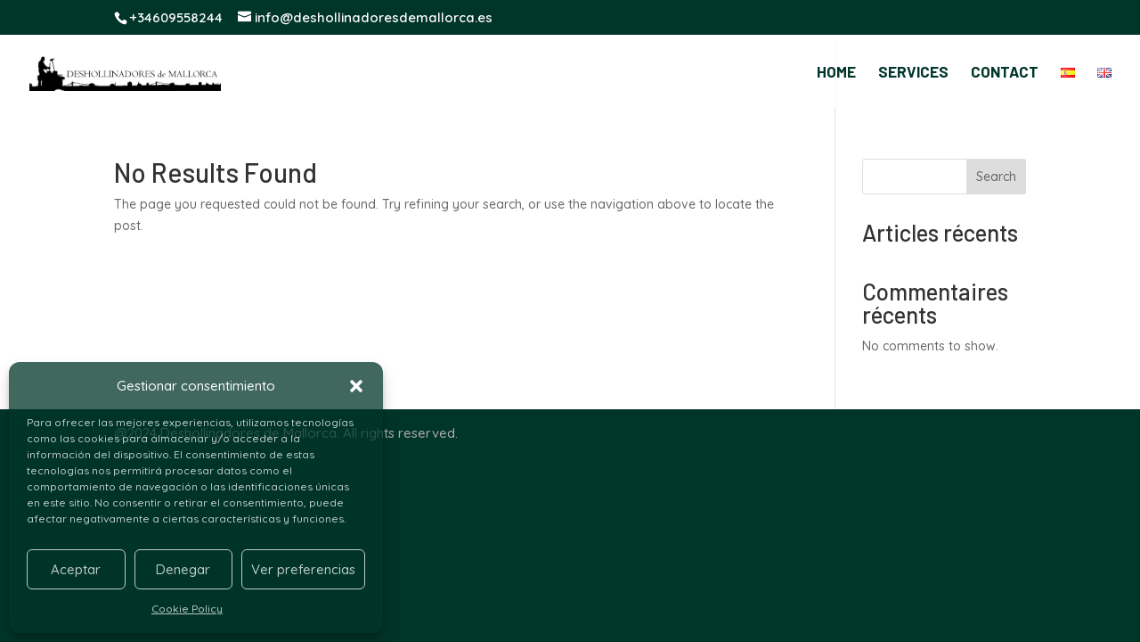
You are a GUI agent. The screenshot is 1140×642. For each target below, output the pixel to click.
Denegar (183, 569)
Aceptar (76, 569)
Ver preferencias (303, 569)
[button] (356, 386)
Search (996, 177)
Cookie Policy (187, 608)
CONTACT (1004, 72)
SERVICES (913, 72)
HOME (836, 72)
